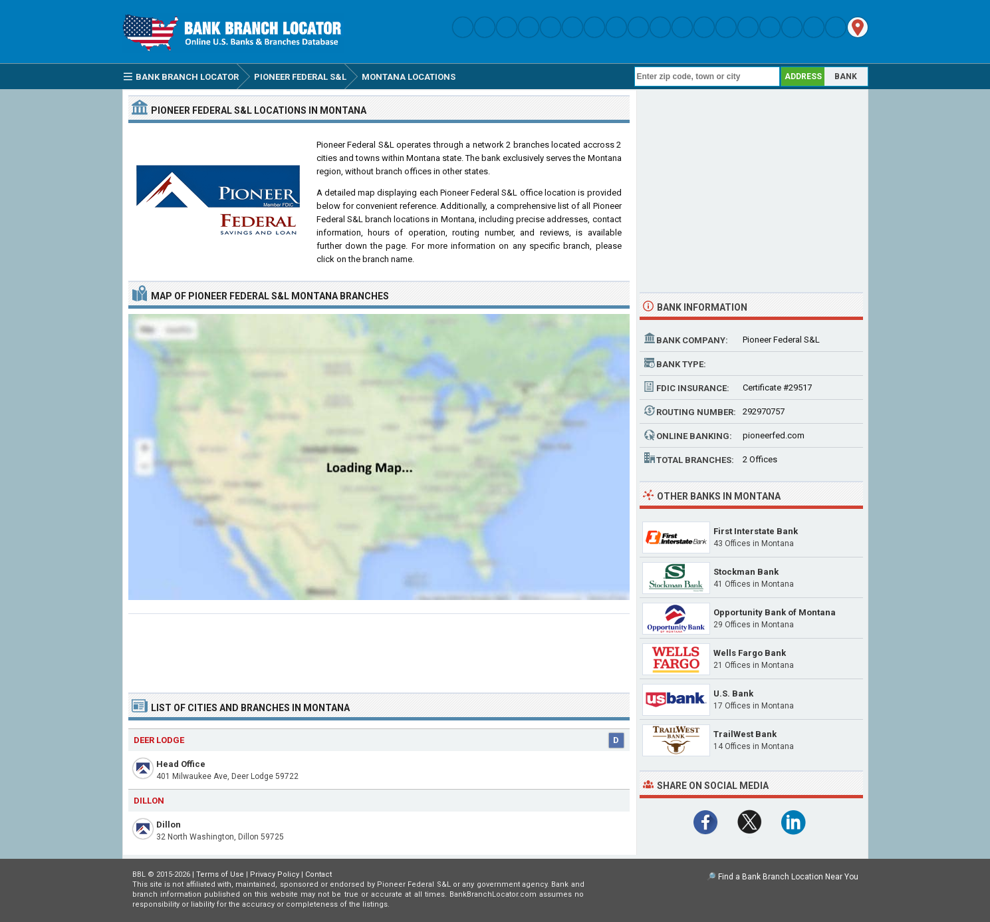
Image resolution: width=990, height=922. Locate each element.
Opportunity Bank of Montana (774, 612)
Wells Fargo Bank (749, 653)
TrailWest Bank (745, 734)
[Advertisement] (379, 648)
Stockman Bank (746, 572)
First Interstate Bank (755, 531)
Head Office (180, 764)
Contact (318, 874)
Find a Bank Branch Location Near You (788, 876)
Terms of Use (220, 874)
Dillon (168, 825)
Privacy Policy (274, 874)
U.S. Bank (733, 693)
